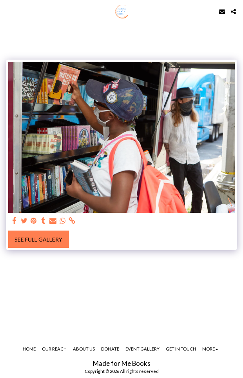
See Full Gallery (38, 239)
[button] (8, 11)
